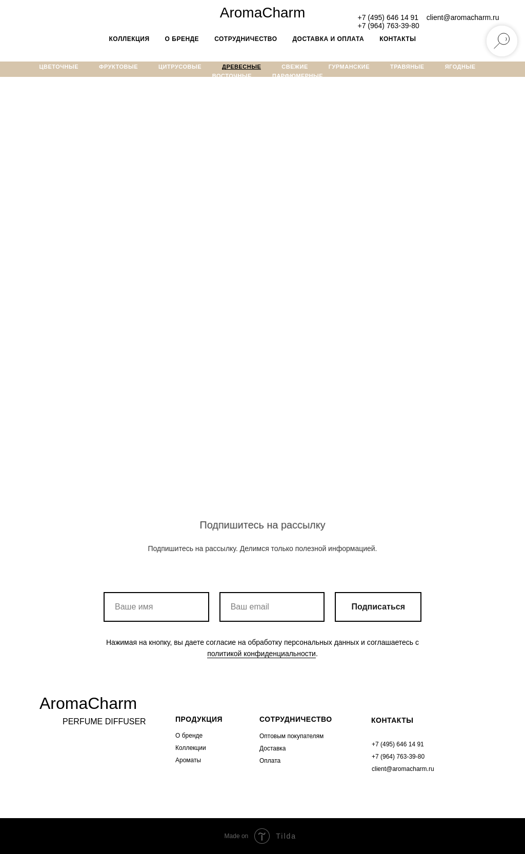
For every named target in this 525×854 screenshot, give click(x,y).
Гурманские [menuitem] (349, 67)
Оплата (269, 760)
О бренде (189, 735)
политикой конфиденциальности (261, 653)
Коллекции (190, 747)
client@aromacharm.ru (463, 17)
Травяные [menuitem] (407, 67)
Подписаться (378, 607)
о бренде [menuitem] (182, 39)
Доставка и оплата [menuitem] (329, 39)
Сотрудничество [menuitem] (245, 39)
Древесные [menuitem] (241, 67)
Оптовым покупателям (291, 736)
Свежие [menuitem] (294, 67)
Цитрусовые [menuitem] (179, 67)
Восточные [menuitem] (232, 76)
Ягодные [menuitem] (460, 67)
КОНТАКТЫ (392, 720)
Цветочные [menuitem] (59, 67)
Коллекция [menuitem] (129, 39)
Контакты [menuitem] (397, 39)
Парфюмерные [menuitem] (297, 76)
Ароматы (188, 760)
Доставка (272, 748)
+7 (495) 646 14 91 (387, 17)
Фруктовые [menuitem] (118, 67)
